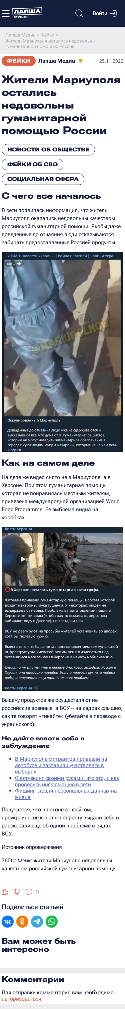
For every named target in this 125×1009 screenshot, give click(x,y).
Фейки (18, 61)
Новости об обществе (48, 149)
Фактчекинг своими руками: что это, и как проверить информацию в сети (67, 781)
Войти (105, 13)
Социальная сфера (43, 179)
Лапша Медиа (56, 61)
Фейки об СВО (32, 164)
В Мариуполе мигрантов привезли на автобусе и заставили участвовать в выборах (61, 765)
